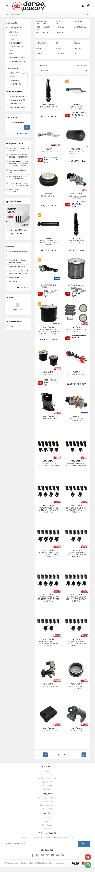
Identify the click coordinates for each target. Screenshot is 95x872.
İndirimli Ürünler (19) (17, 107)
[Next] (29, 221)
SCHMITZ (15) (15, 84)
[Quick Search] (14, 127)
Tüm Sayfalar (22, 288)
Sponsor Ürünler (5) (17, 100)
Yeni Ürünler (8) (15, 104)
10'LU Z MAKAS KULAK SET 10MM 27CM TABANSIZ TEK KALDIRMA (48, 644)
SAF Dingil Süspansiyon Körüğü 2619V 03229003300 (76, 287)
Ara (27, 127)
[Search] (47, 14)
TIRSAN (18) (14, 80)
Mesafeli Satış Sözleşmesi (47, 798)
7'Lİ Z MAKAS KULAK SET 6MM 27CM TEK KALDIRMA (76, 464)
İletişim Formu (47, 785)
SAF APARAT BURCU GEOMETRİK (76, 687)
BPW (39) (14, 77)
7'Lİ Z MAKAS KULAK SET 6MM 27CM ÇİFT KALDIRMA (48, 464)
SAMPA (48, 238)
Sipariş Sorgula (47, 782)
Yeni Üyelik (47, 818)
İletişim (47, 771)
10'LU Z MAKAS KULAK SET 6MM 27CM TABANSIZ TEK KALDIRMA (76, 555)
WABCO (76, 417)
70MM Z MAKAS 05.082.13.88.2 (76, 108)
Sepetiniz (47, 829)
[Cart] (87, 6)
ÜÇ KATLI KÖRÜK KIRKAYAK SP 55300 (76, 331)
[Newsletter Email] (41, 844)
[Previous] (6, 221)
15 (77, 755)
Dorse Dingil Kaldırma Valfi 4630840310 (76, 197)
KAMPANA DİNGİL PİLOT (76, 374)
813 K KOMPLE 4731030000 (48, 374)
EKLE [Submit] (84, 843)
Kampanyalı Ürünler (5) (18, 96)
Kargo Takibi (47, 775)
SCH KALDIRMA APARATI (48, 686)
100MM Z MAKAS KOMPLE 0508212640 (48, 152)
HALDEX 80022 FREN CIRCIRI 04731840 (48, 286)
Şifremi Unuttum (47, 825)
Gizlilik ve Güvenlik (47, 802)
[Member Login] (83, 6)
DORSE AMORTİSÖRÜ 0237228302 (48, 108)
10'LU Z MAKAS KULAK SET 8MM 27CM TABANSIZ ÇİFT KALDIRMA (76, 599)
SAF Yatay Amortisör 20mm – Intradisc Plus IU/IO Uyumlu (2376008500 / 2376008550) (48, 244)
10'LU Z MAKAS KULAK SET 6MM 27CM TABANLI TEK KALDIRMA (76, 510)
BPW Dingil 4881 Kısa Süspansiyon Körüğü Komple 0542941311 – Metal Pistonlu (48, 333)
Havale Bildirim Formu (47, 778)
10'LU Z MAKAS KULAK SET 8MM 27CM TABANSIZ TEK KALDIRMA (76, 644)
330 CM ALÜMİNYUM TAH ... (17, 230)
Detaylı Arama (22, 134)
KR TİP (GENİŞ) (76, 731)
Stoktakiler (43, 66)
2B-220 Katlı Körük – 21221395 (48, 197)
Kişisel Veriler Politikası (47, 809)
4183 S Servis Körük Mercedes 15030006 (76, 152)
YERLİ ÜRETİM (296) (17, 73)
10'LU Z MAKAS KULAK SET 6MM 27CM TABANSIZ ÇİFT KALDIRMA (48, 555)
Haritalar (47, 789)
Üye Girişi (47, 821)
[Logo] (29, 6)
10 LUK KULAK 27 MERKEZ (48, 419)
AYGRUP (76, 105)
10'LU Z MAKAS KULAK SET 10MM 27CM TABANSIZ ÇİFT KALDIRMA (48, 599)
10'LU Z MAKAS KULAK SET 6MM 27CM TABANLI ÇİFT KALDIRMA (48, 510)
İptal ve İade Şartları (47, 805)
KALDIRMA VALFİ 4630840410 (76, 420)
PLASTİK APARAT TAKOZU (48, 731)
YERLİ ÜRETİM (48, 105)
